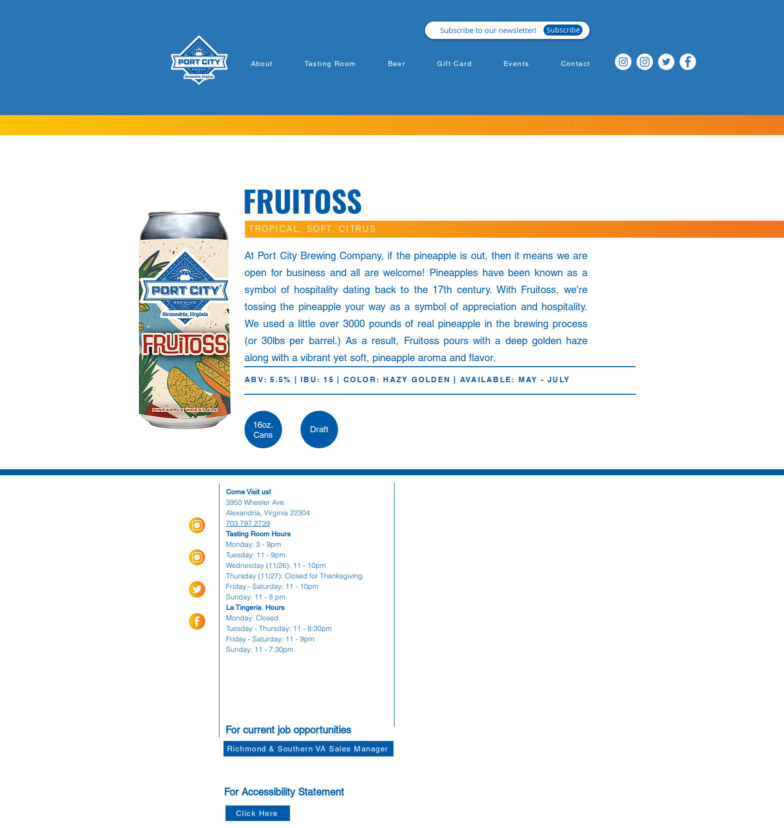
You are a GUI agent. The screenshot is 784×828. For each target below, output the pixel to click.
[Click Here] (258, 813)
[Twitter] (666, 62)
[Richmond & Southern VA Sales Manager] (309, 748)
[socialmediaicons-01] (197, 621)
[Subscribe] (563, 30)
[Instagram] (623, 62)
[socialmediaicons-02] (197, 589)
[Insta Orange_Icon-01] (197, 525)
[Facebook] (688, 62)
